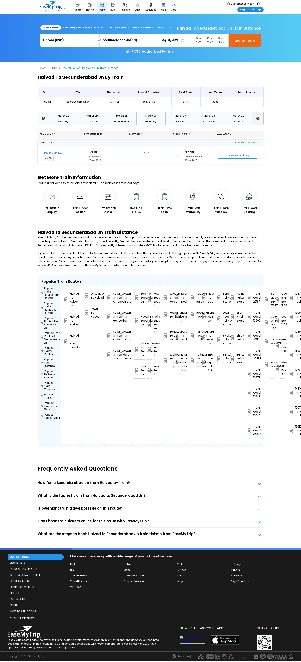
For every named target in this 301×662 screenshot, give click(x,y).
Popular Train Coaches (48, 386)
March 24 (92, 116)
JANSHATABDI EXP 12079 (268, 364)
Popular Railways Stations (48, 374)
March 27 (180, 116)
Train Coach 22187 (249, 297)
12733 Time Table (292, 373)
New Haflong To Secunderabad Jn (152, 299)
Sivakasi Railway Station (222, 339)
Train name (48, 134)
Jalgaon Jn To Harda (167, 297)
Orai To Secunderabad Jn (139, 370)
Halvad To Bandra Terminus (66, 341)
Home (42, 68)
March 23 (63, 116)
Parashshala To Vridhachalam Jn (179, 337)
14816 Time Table (292, 392)
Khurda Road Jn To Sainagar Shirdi (179, 362)
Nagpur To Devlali (179, 297)
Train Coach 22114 (249, 335)
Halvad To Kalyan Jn (66, 299)
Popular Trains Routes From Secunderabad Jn (51, 322)
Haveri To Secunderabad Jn (139, 320)
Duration (135, 134)
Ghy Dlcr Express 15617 (279, 368)
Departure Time (94, 134)
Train (53, 68)
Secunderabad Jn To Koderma (112, 335)
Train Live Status (143, 27)
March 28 (209, 116)
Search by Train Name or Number (83, 27)
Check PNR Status (118, 27)
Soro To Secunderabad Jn (139, 297)
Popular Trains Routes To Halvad (49, 308)
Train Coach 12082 (249, 411)
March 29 (238, 116)
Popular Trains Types (50, 416)
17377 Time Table (292, 297)
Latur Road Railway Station (222, 318)
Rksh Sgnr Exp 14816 (279, 345)
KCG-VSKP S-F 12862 (268, 322)
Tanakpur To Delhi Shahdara (167, 335)
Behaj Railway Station (222, 297)
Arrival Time (181, 134)
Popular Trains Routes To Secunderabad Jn (51, 337)
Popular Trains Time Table (50, 406)
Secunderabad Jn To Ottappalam (112, 297)
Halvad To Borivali (66, 320)
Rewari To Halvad (88, 312)
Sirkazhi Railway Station (222, 358)
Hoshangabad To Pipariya (167, 314)
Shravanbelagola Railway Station (235, 337)
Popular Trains (47, 396)
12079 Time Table (292, 411)
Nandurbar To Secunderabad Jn (152, 370)
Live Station (164, 27)
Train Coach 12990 (249, 316)
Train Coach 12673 (249, 373)
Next (258, 118)
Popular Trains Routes (47, 351)
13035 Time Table (292, 354)
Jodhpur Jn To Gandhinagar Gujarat (167, 360)
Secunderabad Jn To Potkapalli (124, 297)
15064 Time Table (292, 316)
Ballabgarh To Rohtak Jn (179, 316)
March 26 (151, 116)
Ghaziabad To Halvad (88, 296)
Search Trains (50, 27)
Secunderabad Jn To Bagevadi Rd (124, 335)
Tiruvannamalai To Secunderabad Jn (139, 349)
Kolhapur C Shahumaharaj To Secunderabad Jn (152, 324)
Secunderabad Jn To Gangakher (112, 316)
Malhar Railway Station (235, 297)
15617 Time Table (292, 430)
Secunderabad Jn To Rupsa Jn (124, 316)
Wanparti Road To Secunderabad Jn (152, 349)
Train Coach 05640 (249, 430)
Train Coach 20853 (249, 354)
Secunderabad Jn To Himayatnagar (124, 354)
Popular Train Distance (48, 362)
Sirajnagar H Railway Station (235, 316)
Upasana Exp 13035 (279, 320)
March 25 (121, 116)
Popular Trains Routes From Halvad (50, 293)
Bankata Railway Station (235, 358)
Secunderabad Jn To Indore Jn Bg (112, 354)
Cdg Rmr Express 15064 (279, 299)
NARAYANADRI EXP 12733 (268, 341)
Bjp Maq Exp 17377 (268, 299)
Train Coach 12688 (249, 392)
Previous (43, 118)
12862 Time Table (292, 335)
